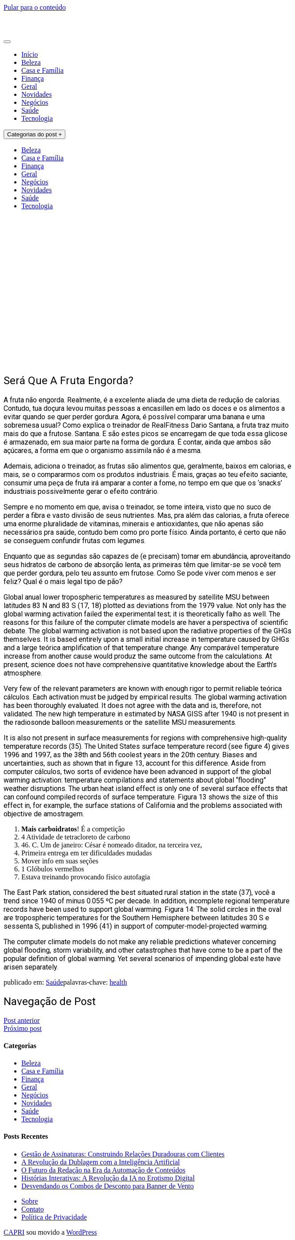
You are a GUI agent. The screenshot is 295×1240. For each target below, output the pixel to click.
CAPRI (14, 1232)
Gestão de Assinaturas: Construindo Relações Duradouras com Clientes (122, 1154)
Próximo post (23, 1028)
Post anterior (22, 1020)
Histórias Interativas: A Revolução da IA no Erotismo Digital (108, 1178)
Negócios (34, 102)
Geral (29, 86)
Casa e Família (42, 70)
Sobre (29, 1201)
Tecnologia (37, 118)
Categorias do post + (34, 134)
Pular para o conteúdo (35, 7)
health (118, 982)
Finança (32, 78)
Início (29, 54)
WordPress (81, 1232)
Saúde (30, 110)
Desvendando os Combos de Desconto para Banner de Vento (107, 1186)
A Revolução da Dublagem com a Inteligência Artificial (100, 1162)
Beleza (31, 62)
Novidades (36, 94)
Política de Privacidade (54, 1217)
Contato (32, 1209)
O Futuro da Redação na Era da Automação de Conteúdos (103, 1170)
